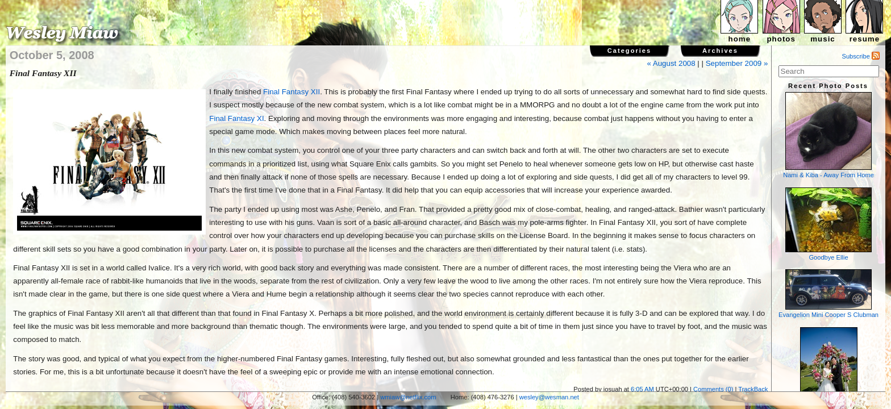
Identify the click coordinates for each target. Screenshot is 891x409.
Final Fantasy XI (236, 118)
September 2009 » (737, 63)
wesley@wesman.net (549, 397)
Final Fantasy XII (291, 91)
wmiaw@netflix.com (408, 397)
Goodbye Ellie (828, 224)
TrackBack (753, 389)
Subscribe (861, 56)
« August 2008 (671, 63)
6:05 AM (642, 389)
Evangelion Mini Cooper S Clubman (828, 293)
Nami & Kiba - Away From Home (828, 135)
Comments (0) (713, 389)
